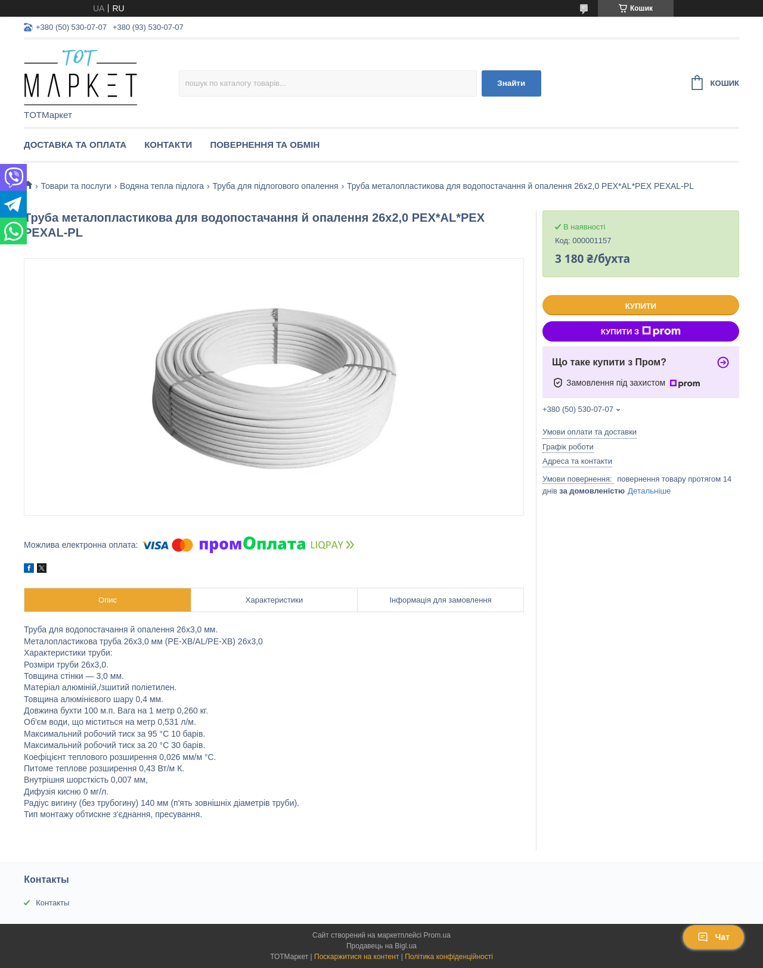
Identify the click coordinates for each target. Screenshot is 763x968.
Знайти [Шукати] (511, 83)
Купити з (641, 331)
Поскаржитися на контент (356, 957)
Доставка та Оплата (75, 144)
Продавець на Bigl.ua (381, 946)
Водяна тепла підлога (162, 186)
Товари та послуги (76, 186)
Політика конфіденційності (449, 957)
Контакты (52, 902)
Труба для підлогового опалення (276, 186)
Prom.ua (437, 935)
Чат (713, 937)
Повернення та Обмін (265, 144)
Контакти (168, 144)
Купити (640, 306)
